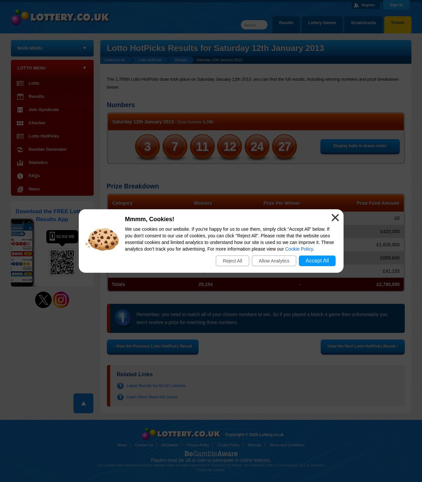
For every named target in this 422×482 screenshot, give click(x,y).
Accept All (317, 260)
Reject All (232, 260)
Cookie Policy (299, 249)
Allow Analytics (274, 260)
